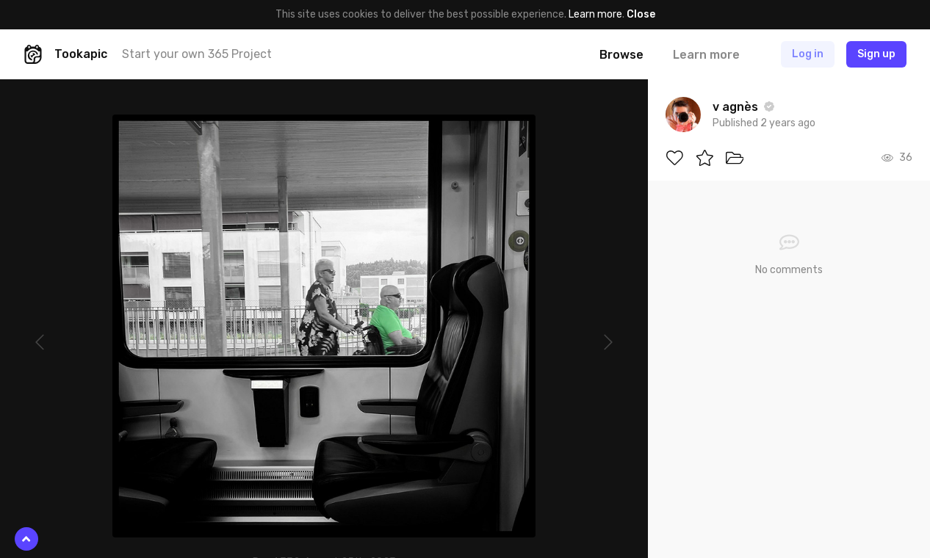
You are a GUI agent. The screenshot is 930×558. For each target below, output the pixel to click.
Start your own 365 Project (197, 54)
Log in (807, 54)
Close (641, 14)
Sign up (876, 54)
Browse (621, 55)
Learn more (595, 14)
